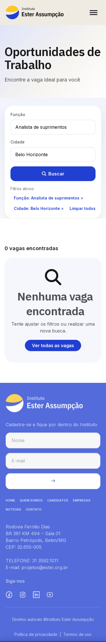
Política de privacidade (35, 636)
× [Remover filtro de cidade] (62, 208)
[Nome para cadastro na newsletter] (53, 442)
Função (17, 114)
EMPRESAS (81, 502)
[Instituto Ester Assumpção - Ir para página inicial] (35, 12)
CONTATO (34, 511)
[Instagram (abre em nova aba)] (22, 596)
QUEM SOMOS (31, 502)
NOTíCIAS (13, 511)
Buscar (53, 174)
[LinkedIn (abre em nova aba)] (36, 596)
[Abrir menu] (93, 12)
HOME (10, 502)
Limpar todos (83, 208)
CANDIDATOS (57, 502)
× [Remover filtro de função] (82, 198)
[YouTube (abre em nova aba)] (49, 596)
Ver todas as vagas (53, 345)
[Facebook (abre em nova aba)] (9, 596)
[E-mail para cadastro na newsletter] (53, 462)
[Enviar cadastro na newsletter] (53, 483)
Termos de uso (77, 636)
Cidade (17, 141)
